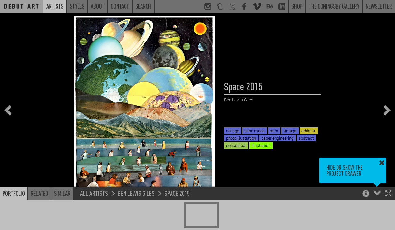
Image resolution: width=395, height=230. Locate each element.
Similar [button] (62, 193)
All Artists (94, 193)
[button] (388, 194)
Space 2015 (177, 193)
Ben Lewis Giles (136, 193)
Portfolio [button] (14, 193)
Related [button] (39, 193)
